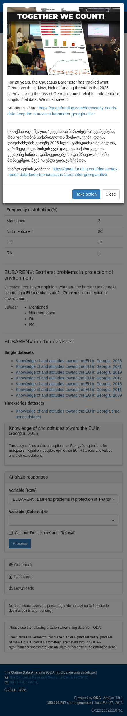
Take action (86, 194)
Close (110, 194)
